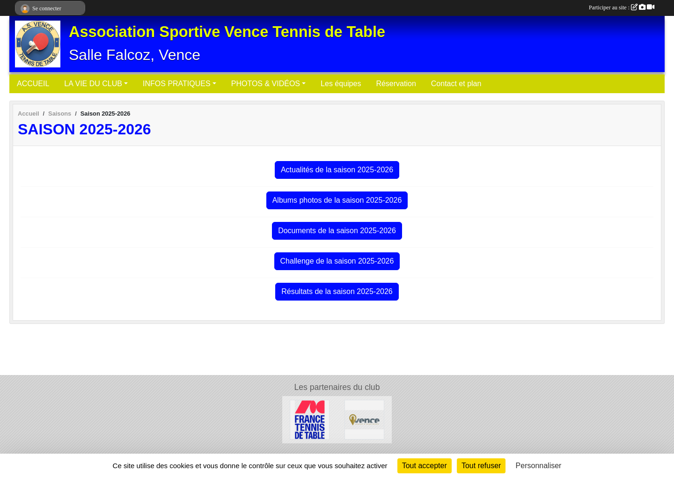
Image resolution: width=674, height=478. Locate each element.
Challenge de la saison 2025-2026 (337, 261)
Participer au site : (621, 7)
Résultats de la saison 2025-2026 (337, 291)
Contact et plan (456, 84)
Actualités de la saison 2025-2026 (337, 170)
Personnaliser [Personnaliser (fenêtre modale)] (539, 466)
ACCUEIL (33, 84)
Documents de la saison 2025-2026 (337, 231)
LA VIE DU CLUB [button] (93, 84)
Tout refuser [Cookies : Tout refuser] (481, 466)
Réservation (396, 84)
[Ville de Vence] (364, 419)
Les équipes (341, 84)
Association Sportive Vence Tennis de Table (227, 31)
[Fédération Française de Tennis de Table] (310, 419)
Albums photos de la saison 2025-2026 (337, 200)
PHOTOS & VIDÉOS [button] (265, 84)
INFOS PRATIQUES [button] (177, 84)
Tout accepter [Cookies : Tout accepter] (424, 466)
